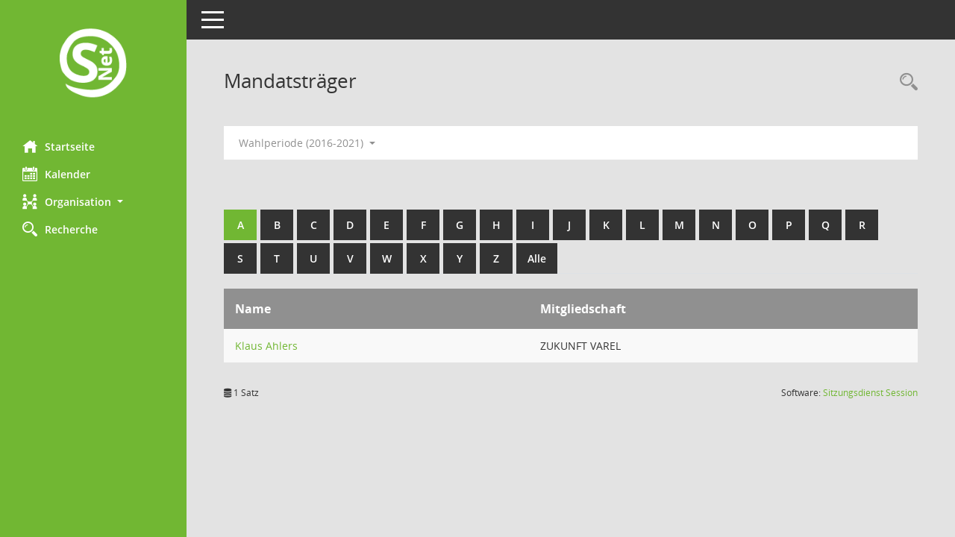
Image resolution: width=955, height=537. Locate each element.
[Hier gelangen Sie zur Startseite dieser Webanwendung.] (93, 64)
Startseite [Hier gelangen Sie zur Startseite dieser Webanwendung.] (58, 146)
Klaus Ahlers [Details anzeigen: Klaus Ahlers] (266, 346)
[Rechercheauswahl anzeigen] (905, 82)
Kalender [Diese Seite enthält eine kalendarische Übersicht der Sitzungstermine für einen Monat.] (56, 173)
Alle (536, 258)
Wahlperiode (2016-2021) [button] (307, 143)
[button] (93, 202)
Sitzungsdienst (870, 392)
